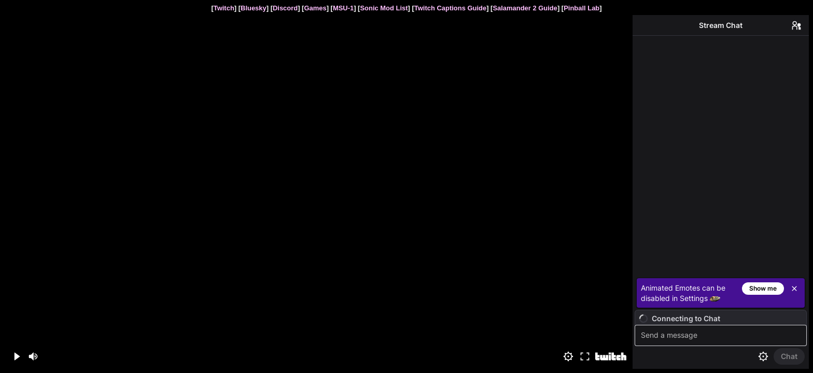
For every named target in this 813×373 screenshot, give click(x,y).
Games (315, 8)
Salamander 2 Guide (525, 8)
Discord (285, 8)
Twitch (224, 8)
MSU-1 (343, 8)
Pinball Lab (581, 8)
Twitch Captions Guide (450, 8)
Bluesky (254, 8)
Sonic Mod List (384, 8)
